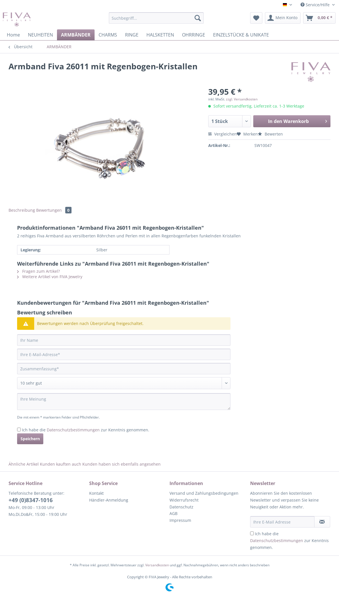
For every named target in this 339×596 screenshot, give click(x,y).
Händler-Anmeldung (108, 500)
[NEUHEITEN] (40, 34)
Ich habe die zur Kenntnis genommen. (85, 430)
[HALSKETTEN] (160, 34)
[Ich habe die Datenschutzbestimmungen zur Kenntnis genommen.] (19, 429)
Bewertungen (54, 210)
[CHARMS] (108, 34)
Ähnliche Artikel (24, 464)
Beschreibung (22, 210)
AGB (173, 513)
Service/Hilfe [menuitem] (316, 4)
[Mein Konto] (283, 18)
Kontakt (96, 493)
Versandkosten (157, 565)
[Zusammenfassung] (123, 368)
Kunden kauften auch (60, 464)
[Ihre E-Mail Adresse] (282, 522)
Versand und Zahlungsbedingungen (204, 493)
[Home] (13, 34)
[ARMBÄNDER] (76, 34)
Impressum (180, 520)
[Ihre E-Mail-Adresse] (123, 354)
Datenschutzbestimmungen (73, 430)
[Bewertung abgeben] (123, 383)
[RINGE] (131, 34)
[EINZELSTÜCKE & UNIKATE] (241, 34)
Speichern (30, 438)
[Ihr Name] (123, 340)
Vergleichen (222, 134)
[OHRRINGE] (193, 34)
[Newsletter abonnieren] (322, 522)
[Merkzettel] (256, 18)
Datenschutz (181, 507)
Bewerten (270, 134)
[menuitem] (156, 20)
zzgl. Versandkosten (242, 99)
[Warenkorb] (319, 18)
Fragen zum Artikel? (38, 271)
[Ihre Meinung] (123, 401)
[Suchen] (198, 18)
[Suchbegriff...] (156, 18)
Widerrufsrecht (184, 500)
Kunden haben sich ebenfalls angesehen (121, 464)
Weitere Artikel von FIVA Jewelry (49, 276)
